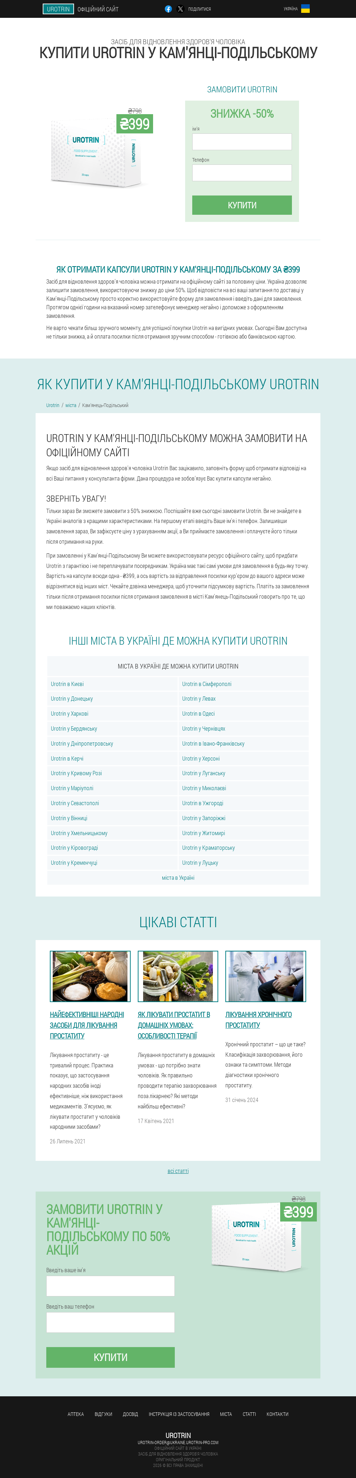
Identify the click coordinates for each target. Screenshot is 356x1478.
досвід (130, 1414)
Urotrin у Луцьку (200, 862)
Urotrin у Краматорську (208, 847)
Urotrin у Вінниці (69, 818)
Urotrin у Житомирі (203, 833)
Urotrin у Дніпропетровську (82, 743)
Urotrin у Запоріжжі (203, 818)
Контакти (277, 1414)
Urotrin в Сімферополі (206, 683)
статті (249, 1414)
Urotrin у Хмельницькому (79, 833)
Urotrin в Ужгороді (202, 803)
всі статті (178, 1170)
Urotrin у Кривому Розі (76, 773)
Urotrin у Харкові (69, 713)
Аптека (76, 1414)
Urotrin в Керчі (67, 758)
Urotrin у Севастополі (75, 803)
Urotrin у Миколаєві (204, 788)
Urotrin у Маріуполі (72, 788)
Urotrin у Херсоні (201, 758)
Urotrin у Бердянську (74, 728)
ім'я (195, 128)
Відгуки (103, 1414)
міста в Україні (178, 877)
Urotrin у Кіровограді (74, 847)
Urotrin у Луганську (203, 773)
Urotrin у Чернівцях (203, 728)
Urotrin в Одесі (198, 713)
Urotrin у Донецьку (72, 698)
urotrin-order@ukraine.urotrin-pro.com (178, 1442)
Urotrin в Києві (67, 683)
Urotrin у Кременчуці (74, 862)
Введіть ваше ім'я (65, 1270)
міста (226, 1414)
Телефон (200, 159)
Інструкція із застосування (179, 1414)
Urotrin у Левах (199, 698)
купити (242, 205)
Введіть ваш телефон (70, 1306)
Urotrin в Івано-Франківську (213, 743)
